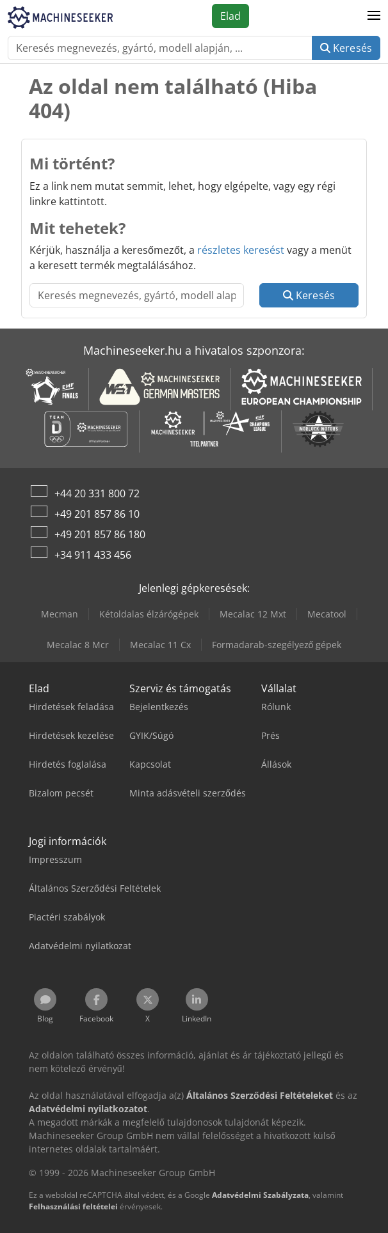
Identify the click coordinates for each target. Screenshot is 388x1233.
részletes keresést (240, 250)
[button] (374, 16)
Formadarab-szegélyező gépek (277, 645)
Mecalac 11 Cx (160, 645)
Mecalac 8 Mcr (78, 645)
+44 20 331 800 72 (97, 493)
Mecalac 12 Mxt (253, 614)
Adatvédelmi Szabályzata (260, 1195)
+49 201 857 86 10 (97, 514)
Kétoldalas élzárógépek (148, 614)
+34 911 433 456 (92, 555)
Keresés (346, 48)
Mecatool (326, 614)
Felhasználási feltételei (73, 1206)
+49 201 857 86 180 (99, 534)
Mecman (59, 614)
